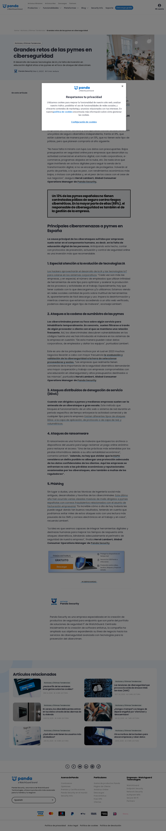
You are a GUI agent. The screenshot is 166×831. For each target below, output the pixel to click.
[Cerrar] (122, 86)
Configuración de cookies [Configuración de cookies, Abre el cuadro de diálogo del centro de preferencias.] (84, 122)
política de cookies (63, 111)
